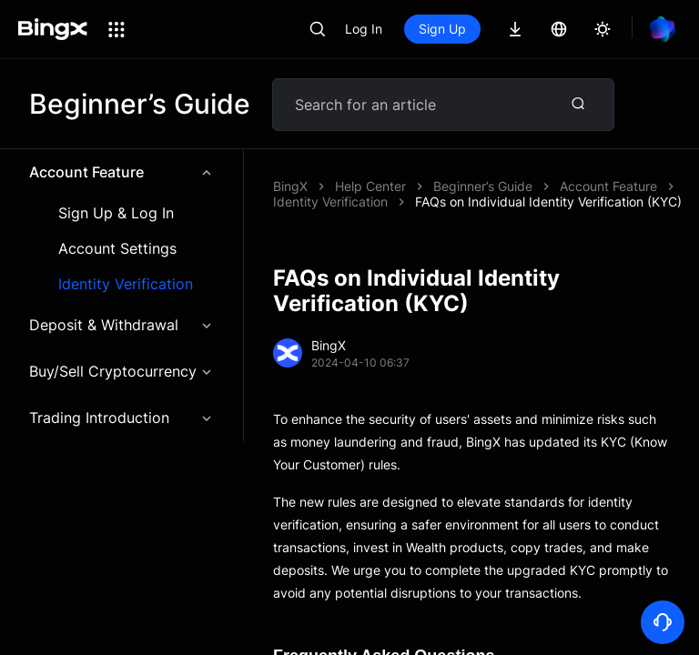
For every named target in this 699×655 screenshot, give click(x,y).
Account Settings (117, 248)
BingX (290, 186)
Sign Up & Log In (116, 213)
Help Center (370, 186)
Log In (363, 28)
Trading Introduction (121, 417)
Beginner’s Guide (482, 186)
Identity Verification (125, 284)
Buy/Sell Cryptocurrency (121, 371)
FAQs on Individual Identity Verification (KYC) (548, 201)
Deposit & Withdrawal (121, 325)
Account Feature (121, 172)
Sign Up (442, 28)
